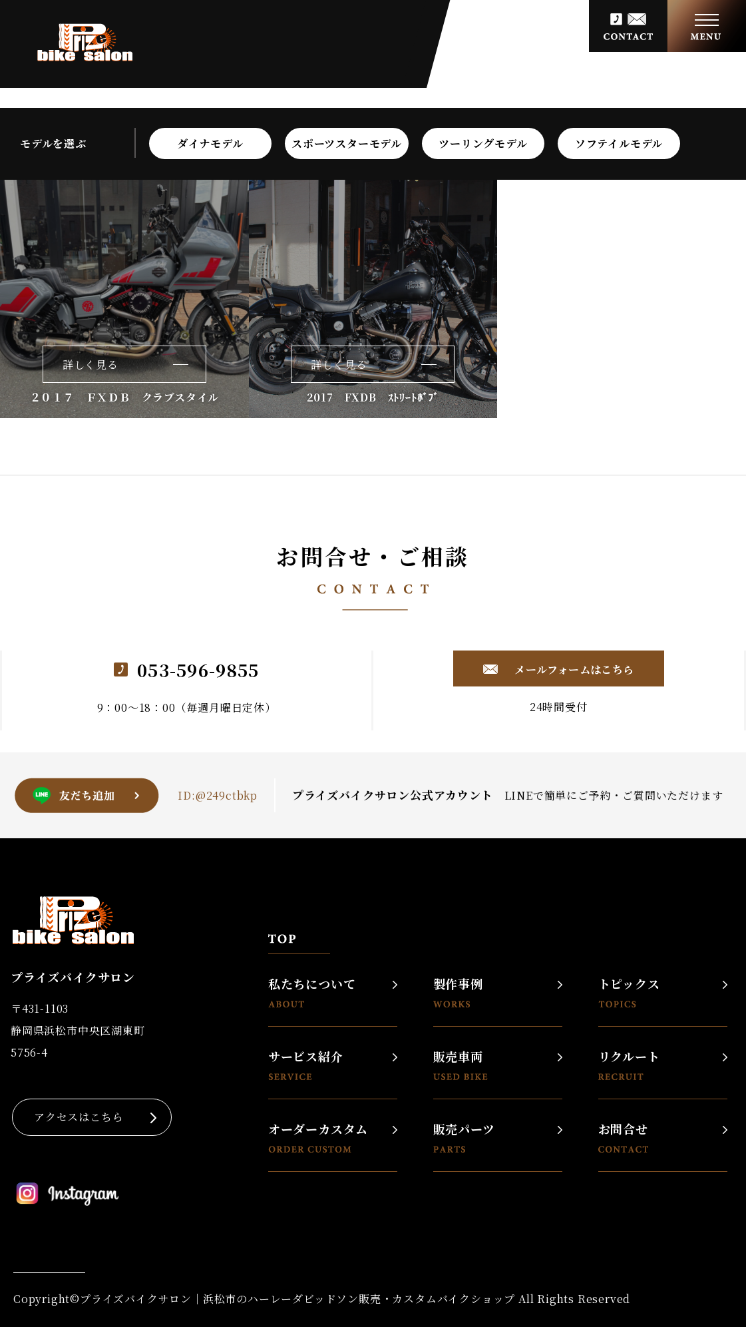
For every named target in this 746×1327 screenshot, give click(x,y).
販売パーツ (464, 1138)
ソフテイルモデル (619, 143)
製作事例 (458, 992)
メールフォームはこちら (573, 669)
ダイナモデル (210, 143)
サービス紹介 (305, 1065)
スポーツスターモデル (346, 143)
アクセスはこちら (78, 1117)
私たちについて (312, 992)
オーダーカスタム (318, 1138)
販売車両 (460, 1065)
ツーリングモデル (483, 143)
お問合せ (623, 1138)
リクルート (629, 1065)
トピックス (629, 992)
